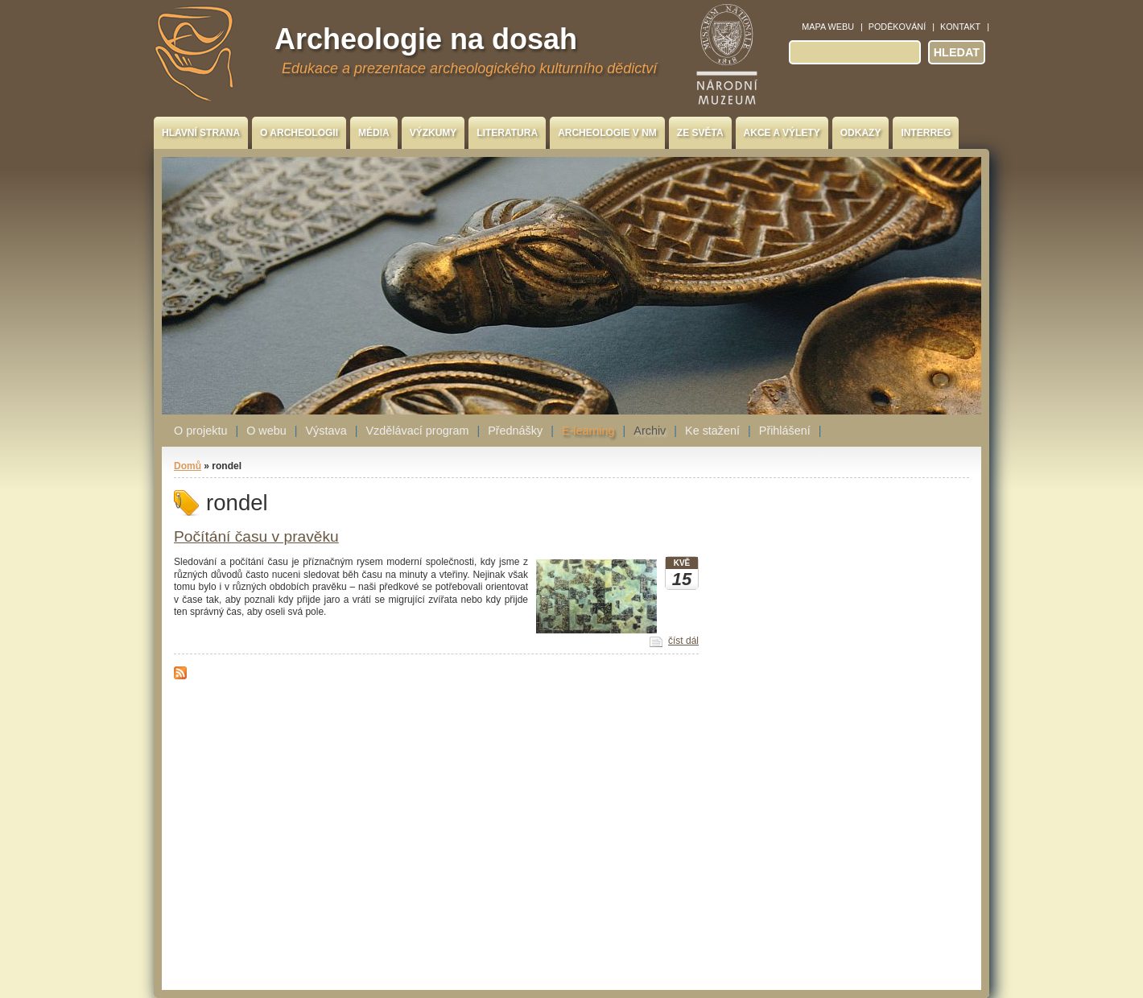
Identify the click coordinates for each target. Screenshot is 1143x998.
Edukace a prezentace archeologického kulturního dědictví (469, 68)
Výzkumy (433, 132)
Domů (187, 466)
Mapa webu (828, 26)
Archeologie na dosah (425, 39)
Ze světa (700, 132)
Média (374, 132)
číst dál (683, 640)
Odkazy (860, 132)
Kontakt (960, 26)
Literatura (507, 132)
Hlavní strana (201, 132)
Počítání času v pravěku (256, 536)
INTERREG (926, 132)
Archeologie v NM (607, 132)
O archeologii (299, 132)
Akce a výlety (782, 132)
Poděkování (897, 26)
